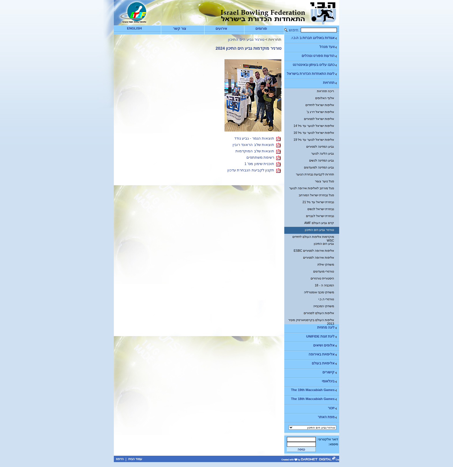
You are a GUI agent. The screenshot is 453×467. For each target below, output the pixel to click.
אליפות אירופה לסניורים (318, 257)
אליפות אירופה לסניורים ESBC (314, 250)
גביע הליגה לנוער (322, 153)
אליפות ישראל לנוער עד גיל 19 (314, 139)
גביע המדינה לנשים (321, 160)
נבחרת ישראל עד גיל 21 (318, 202)
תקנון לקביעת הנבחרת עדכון (250, 170)
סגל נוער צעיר (324, 181)
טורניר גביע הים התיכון (319, 229)
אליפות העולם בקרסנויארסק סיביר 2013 (311, 321)
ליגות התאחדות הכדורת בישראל (312, 74)
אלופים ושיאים (325, 345)
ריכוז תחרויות (325, 91)
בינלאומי (329, 381)
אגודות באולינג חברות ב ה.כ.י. (314, 38)
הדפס (120, 459)
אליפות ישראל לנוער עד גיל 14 (314, 125)
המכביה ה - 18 (324, 285)
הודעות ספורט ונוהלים (319, 56)
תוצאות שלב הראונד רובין (253, 145)
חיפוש (293, 30)
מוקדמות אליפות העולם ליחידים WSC (313, 238)
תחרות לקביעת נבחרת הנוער (315, 174)
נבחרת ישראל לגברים (320, 216)
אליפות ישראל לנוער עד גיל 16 (314, 132)
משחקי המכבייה (323, 306)
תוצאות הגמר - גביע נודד (254, 138)
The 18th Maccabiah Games (314, 399)
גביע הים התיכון (324, 243)
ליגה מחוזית (327, 327)
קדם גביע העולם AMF (319, 223)
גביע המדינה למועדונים (319, 167)
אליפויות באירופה (323, 354)
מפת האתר (327, 417)
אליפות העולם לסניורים (319, 313)
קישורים (329, 372)
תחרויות (330, 83)
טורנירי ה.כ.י (326, 299)
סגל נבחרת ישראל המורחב (316, 195)
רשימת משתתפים (260, 157)
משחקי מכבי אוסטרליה (319, 292)
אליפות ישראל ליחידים (319, 105)
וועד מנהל (328, 47)
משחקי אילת (326, 264)
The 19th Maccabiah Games (314, 390)
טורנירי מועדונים (323, 271)
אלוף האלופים (324, 98)
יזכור (332, 408)
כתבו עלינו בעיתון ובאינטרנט (315, 65)
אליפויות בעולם (324, 363)
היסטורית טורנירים (322, 278)
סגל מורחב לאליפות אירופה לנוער (311, 188)
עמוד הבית (135, 459)
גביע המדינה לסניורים (320, 146)
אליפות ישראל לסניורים (319, 119)
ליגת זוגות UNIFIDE (321, 336)
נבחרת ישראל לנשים (320, 209)
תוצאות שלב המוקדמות (254, 151)
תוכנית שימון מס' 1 (259, 164)
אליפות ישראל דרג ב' (320, 112)
